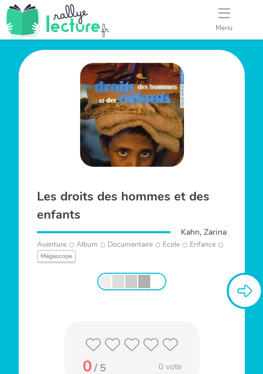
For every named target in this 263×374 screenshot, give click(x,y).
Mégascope (56, 256)
